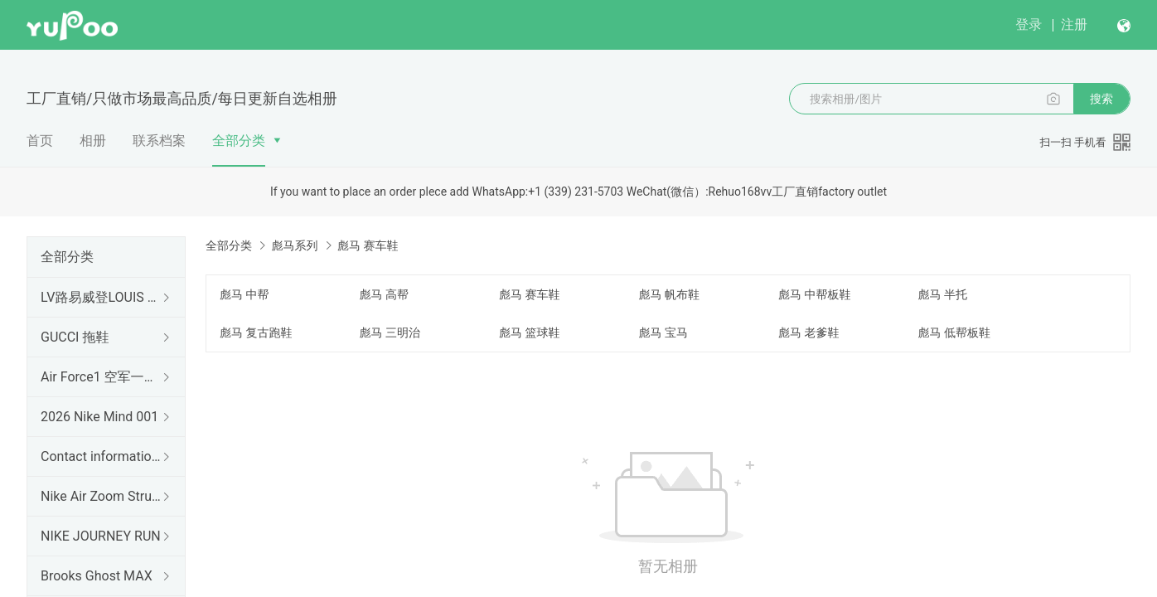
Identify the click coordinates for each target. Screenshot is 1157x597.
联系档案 (159, 140)
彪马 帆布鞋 (669, 294)
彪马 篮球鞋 (529, 332)
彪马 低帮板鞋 (954, 332)
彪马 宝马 (663, 332)
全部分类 (238, 140)
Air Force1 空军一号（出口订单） (103, 377)
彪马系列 (294, 245)
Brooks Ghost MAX (96, 576)
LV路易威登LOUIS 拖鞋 (103, 297)
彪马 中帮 (244, 294)
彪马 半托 (942, 294)
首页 (40, 140)
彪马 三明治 (390, 332)
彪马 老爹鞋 (808, 332)
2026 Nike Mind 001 (99, 417)
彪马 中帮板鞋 (814, 294)
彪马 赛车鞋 (529, 294)
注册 (1074, 24)
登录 (1028, 24)
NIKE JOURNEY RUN (101, 536)
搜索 (1101, 98)
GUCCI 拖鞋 (75, 337)
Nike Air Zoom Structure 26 (103, 496)
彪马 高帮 (384, 294)
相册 (93, 140)
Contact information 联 (103, 456)
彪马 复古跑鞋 (256, 332)
